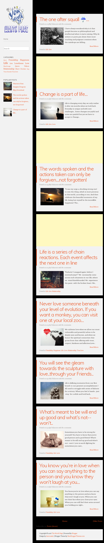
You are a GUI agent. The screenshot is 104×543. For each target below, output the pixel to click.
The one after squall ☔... (64, 19)
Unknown (55, 24)
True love (80, 350)
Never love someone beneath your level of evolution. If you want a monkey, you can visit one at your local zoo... (69, 312)
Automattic (50, 536)
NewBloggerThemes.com (76, 536)
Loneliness (18, 63)
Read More (94, 46)
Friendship (49, 350)
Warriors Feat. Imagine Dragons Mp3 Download (19, 86)
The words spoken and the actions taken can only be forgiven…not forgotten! (66, 174)
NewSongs (6, 66)
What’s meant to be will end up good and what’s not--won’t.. (67, 417)
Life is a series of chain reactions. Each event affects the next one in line (68, 257)
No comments (66, 24)
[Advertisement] (69, 72)
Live (50, 49)
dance (5, 60)
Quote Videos (22, 66)
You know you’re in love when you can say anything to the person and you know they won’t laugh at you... (69, 473)
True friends (7, 72)
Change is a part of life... (63, 94)
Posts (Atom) (52, 526)
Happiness (56, 350)
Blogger (74, 533)
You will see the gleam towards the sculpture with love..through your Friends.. (66, 368)
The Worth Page (57, 533)
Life (47, 49)
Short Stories (20, 69)
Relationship (56, 291)
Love (53, 124)
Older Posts (97, 521)
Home (5, 39)
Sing (28, 69)
